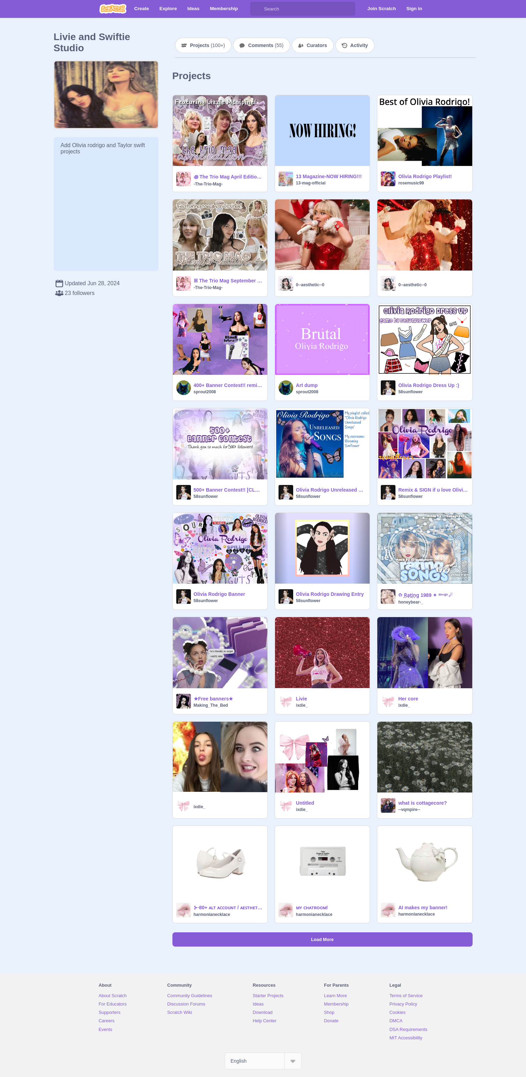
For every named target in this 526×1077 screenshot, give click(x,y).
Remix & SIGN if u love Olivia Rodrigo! (433, 490)
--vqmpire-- (409, 809)
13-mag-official (311, 183)
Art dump (307, 385)
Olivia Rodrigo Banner (219, 594)
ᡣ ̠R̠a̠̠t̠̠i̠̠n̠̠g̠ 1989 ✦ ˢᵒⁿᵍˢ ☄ (425, 595)
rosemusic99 (411, 183)
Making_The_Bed (211, 705)
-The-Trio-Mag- (208, 184)
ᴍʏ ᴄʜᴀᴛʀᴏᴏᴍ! (312, 907)
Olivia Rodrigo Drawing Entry (330, 594)
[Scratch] (113, 8)
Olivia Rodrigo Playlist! (425, 176)
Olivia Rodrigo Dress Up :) (428, 385)
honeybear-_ (410, 602)
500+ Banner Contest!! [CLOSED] (228, 490)
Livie (301, 698)
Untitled (305, 803)
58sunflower (410, 391)
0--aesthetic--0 (310, 284)
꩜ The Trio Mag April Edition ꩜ (228, 177)
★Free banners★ (214, 698)
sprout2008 (205, 391)
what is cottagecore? (422, 803)
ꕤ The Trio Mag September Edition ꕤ (228, 280)
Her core (408, 698)
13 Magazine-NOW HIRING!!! (329, 176)
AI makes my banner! (422, 907)
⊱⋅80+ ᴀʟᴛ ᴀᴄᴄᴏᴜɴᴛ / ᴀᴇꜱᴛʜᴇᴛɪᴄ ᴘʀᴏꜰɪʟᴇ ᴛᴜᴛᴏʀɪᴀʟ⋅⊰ (228, 907)
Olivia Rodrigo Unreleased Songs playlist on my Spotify (330, 490)
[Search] (257, 9)
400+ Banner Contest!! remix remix (228, 385)
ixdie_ (302, 705)
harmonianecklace (212, 914)
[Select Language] (263, 1061)
